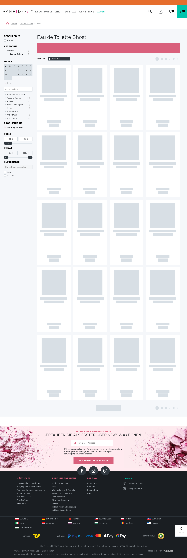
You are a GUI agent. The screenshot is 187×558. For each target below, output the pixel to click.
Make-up (48, 12)
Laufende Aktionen (60, 483)
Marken (101, 12)
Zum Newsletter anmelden (93, 460)
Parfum (14, 23)
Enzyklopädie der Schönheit (29, 486)
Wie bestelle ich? (24, 496)
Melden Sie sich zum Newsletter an (93, 433)
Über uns (91, 486)
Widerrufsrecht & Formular (64, 490)
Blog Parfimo (22, 500)
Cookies (55, 503)
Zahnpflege (70, 12)
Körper (82, 12)
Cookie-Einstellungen (45, 551)
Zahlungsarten (58, 496)
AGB (89, 493)
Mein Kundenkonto (60, 500)
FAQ (54, 486)
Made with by (160, 551)
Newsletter (21, 503)
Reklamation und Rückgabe (64, 507)
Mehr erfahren (85, 453)
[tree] (17, 53)
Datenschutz (92, 490)
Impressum (92, 483)
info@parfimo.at (135, 488)
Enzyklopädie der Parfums (28, 483)
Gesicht (58, 12)
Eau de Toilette (26, 23)
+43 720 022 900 (135, 483)
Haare (91, 12)
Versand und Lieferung (62, 493)
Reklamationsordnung (61, 510)
